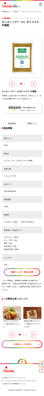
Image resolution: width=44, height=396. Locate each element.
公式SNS (5, 383)
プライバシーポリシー (18, 377)
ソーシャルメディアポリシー (11, 380)
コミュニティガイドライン (27, 380)
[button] (21, 84)
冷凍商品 (15, 11)
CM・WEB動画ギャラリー (16, 383)
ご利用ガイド (6, 377)
